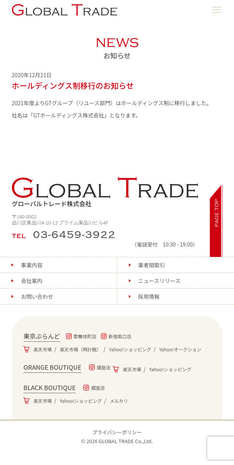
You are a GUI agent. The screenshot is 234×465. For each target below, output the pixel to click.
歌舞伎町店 (85, 336)
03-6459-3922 (74, 235)
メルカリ (119, 400)
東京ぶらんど (41, 336)
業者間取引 (151, 265)
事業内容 (32, 265)
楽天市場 (42, 349)
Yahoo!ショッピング (130, 349)
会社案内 (32, 281)
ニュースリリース (159, 281)
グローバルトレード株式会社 (105, 192)
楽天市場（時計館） (80, 349)
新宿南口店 (120, 336)
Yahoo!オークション (180, 349)
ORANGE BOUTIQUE (52, 367)
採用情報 (149, 296)
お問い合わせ (37, 296)
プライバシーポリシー (117, 432)
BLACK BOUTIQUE (49, 387)
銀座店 (103, 367)
